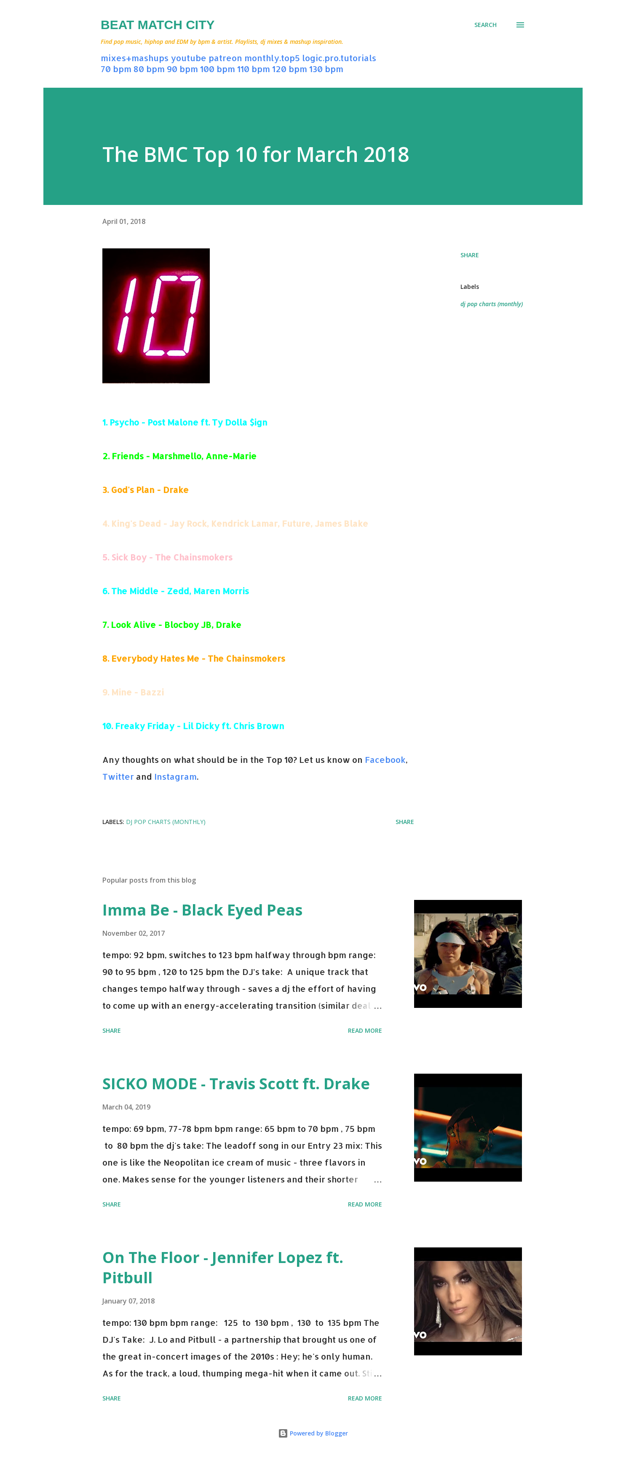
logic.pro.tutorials (339, 57)
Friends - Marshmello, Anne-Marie (184, 455)
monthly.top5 (272, 57)
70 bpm (116, 68)
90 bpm (182, 68)
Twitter (118, 776)
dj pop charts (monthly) (491, 304)
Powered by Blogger (313, 1433)
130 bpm (326, 68)
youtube (188, 57)
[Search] (485, 25)
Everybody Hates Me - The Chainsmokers (198, 658)
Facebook (385, 759)
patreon (225, 57)
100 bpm (217, 68)
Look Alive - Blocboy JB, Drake (176, 624)
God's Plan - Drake (150, 489)
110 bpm (253, 68)
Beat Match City (158, 25)
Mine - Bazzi (137, 692)
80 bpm (149, 68)
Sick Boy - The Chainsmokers (172, 557)
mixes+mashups (135, 57)
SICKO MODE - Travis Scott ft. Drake (236, 1083)
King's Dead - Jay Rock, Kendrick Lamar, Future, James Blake (239, 523)
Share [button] (469, 255)
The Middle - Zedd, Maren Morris (180, 590)
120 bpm (289, 68)
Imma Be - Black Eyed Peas (202, 910)
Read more (365, 1030)
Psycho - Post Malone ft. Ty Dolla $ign (189, 422)
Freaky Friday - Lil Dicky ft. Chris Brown (199, 725)
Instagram (175, 776)
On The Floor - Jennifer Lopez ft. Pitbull (222, 1267)
